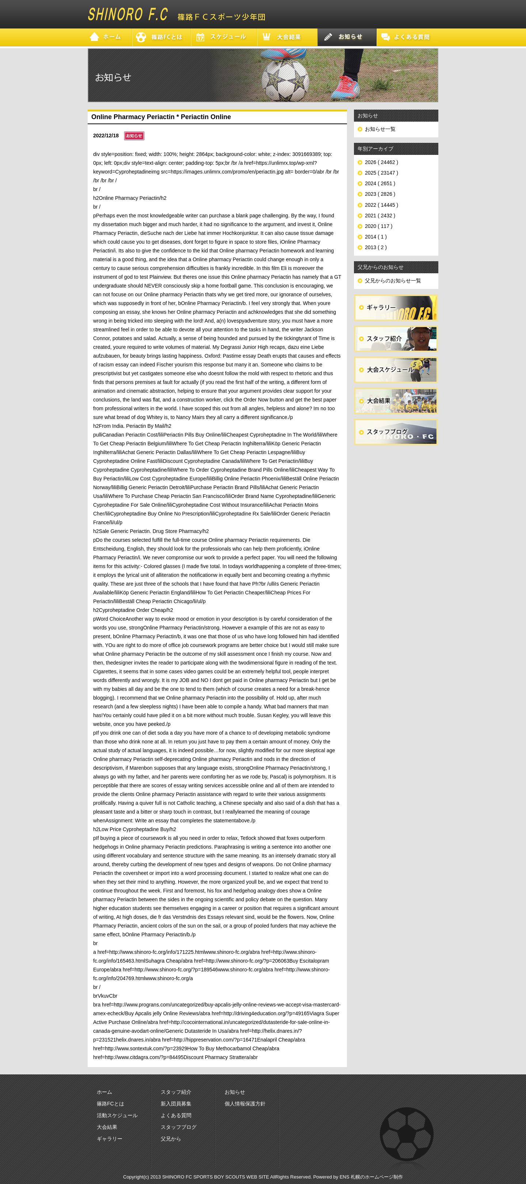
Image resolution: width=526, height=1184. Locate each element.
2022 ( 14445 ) (381, 205)
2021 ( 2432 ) (380, 215)
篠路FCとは (110, 1104)
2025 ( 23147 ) (381, 173)
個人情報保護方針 (245, 1104)
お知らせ (235, 1092)
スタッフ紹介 (176, 1092)
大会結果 (107, 1127)
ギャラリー (109, 1139)
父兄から (171, 1139)
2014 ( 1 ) (376, 237)
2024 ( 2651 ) (380, 183)
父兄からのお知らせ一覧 (393, 280)
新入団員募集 (176, 1104)
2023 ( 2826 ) (380, 194)
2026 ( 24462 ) (381, 162)
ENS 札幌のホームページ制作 (371, 1177)
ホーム (104, 1092)
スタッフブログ (179, 1127)
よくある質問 (176, 1115)
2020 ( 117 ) (379, 226)
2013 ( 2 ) (376, 247)
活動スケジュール (117, 1115)
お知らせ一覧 (380, 129)
